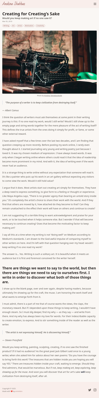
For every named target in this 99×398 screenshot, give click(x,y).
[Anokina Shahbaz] (13, 4)
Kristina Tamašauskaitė (53, 96)
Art (13, 26)
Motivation (29, 26)
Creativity (40, 26)
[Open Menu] (95, 4)
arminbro (18, 391)
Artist (20, 26)
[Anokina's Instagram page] (95, 390)
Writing (6, 26)
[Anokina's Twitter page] (89, 390)
